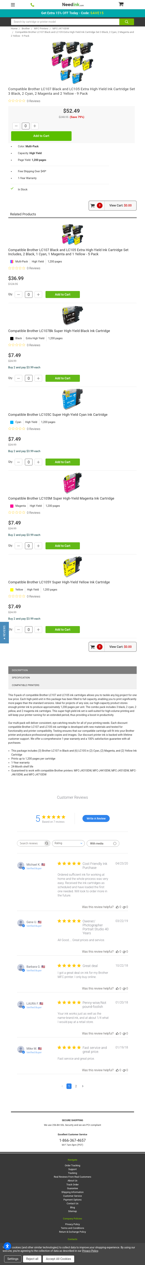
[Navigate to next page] (82, 1086)
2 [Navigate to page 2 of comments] (76, 1086)
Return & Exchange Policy (72, 1231)
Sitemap (72, 1211)
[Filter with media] (103, 843)
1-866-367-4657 (72, 1140)
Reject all (32, 1259)
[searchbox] (30, 843)
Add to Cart (62, 294)
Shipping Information (72, 1192)
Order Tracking (72, 1165)
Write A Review (96, 818)
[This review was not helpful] (124, 907)
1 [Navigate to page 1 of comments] (69, 1086)
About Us (72, 1180)
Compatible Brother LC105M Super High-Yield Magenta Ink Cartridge (61, 498)
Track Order (72, 1184)
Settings (12, 1259)
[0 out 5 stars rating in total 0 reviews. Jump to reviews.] (24, 101)
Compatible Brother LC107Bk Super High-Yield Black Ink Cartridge (59, 331)
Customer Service (72, 1195)
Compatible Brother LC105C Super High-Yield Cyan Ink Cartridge (58, 415)
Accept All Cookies (58, 1259)
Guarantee (72, 1188)
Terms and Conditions (72, 1228)
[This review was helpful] (117, 907)
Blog (72, 1207)
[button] (4, 632)
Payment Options (72, 1199)
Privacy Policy (72, 1224)
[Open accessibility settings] (7, 1246)
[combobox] (68, 843)
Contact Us (72, 1203)
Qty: (10, 294)
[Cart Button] (126, 4)
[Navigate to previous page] (62, 1086)
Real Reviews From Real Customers (72, 1176)
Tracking (72, 1173)
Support (72, 1169)
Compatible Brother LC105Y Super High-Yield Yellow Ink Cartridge (59, 582)
